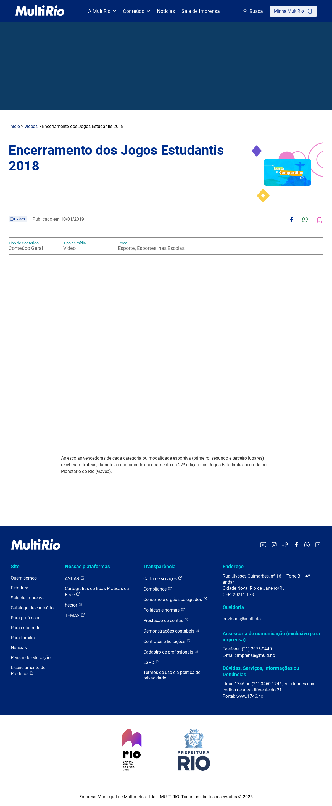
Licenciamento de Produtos (28, 670)
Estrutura (19, 588)
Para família (23, 637)
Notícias (166, 11)
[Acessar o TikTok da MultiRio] (285, 545)
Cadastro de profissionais (171, 652)
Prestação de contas (166, 620)
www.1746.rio (249, 696)
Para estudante (25, 627)
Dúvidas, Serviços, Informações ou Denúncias (261, 671)
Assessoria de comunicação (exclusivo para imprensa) (271, 636)
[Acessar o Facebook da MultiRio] (296, 545)
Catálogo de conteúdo (32, 607)
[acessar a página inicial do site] (40, 11)
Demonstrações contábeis (171, 631)
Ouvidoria (233, 607)
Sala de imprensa (28, 597)
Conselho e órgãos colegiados (175, 599)
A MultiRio (102, 11)
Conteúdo (136, 11)
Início (14, 126)
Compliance (157, 589)
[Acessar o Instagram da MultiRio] (274, 545)
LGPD (151, 662)
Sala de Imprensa (200, 11)
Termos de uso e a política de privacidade (171, 675)
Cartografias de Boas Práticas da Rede (97, 591)
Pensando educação (31, 657)
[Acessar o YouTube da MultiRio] (263, 545)
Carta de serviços (162, 578)
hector (74, 605)
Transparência (159, 566)
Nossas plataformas (87, 566)
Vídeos (31, 126)
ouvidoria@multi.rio (242, 618)
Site (15, 566)
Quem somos (24, 578)
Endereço (233, 566)
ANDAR (75, 578)
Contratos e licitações (167, 641)
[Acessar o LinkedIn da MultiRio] (318, 545)
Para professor (25, 617)
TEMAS (75, 615)
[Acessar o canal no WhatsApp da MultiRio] (307, 545)
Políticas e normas (164, 610)
